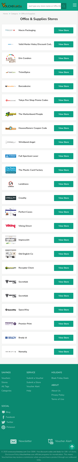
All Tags (5, 386)
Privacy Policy (57, 395)
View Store (64, 30)
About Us (55, 390)
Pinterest (8, 427)
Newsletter (20, 441)
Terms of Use (57, 399)
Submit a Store (34, 382)
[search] (46, 6)
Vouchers (6, 378)
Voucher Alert (33, 386)
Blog (6, 412)
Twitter (7, 422)
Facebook (8, 417)
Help (29, 390)
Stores (5, 382)
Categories (6, 390)
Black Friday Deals (60, 378)
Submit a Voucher (35, 378)
